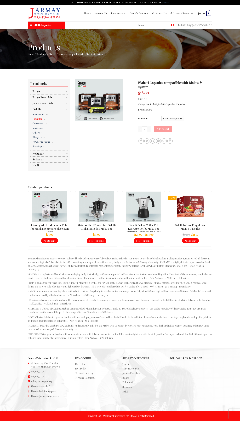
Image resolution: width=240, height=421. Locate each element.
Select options (96, 240)
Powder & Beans (41, 141)
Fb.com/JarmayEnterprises (45, 396)
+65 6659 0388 (38, 371)
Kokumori (38, 153)
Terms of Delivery (84, 373)
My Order (80, 364)
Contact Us (159, 13)
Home (87, 13)
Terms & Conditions (85, 377)
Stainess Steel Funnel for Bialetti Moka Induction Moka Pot (97, 227)
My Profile (80, 368)
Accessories (38, 114)
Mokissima (38, 128)
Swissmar (38, 159)
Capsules (180, 104)
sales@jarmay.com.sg (41, 381)
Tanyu (36, 91)
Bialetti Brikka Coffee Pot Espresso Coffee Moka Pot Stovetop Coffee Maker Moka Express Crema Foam (143, 228)
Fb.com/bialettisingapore (43, 391)
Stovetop (37, 146)
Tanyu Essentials (42, 97)
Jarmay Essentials (43, 103)
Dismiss (165, 2)
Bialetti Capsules (166, 104)
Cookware (38, 123)
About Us (101, 13)
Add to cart (163, 129)
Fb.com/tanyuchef (40, 386)
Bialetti (153, 104)
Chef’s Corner (139, 13)
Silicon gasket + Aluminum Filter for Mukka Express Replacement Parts (49, 228)
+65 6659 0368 (38, 376)
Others (36, 132)
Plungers (37, 137)
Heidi (36, 165)
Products (118, 13)
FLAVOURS (143, 118)
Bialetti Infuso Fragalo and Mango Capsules (190, 227)
